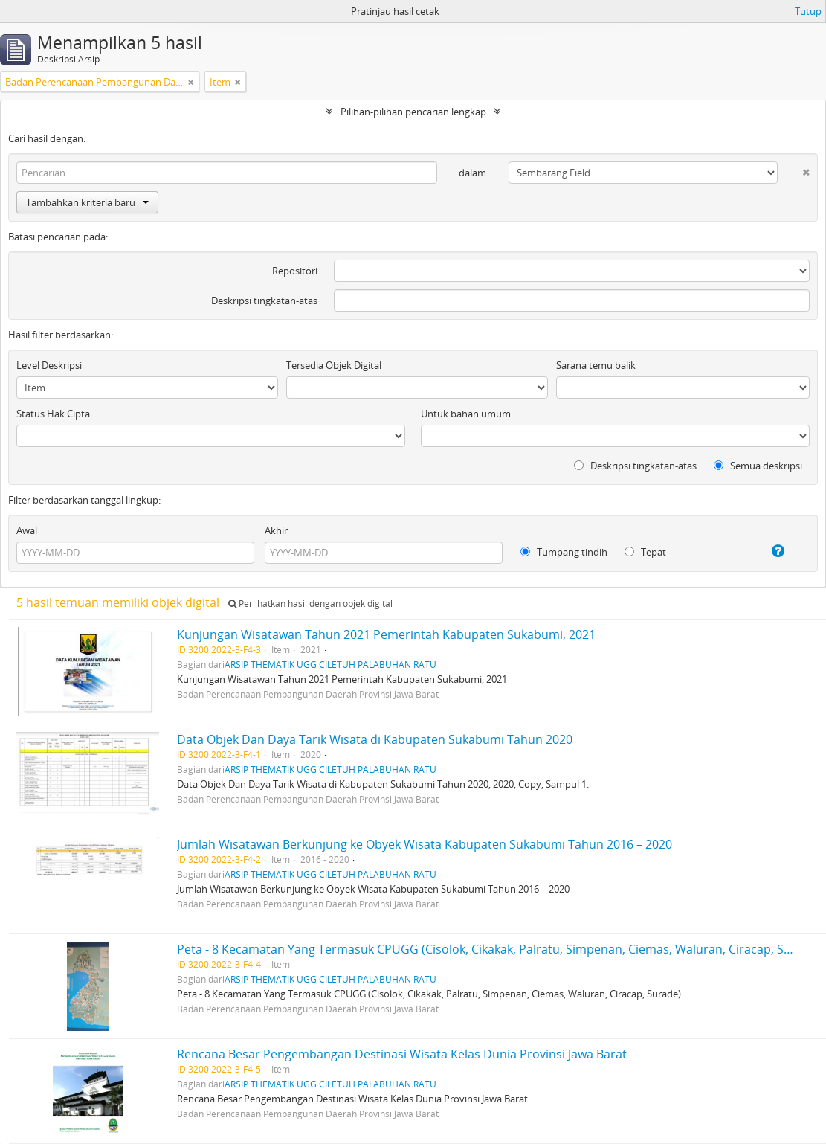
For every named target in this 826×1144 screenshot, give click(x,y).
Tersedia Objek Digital (333, 365)
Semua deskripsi (758, 465)
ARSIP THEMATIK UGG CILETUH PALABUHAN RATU (330, 664)
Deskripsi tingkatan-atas (264, 300)
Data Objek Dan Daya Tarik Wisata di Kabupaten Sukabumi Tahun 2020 (374, 739)
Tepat (645, 552)
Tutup (808, 11)
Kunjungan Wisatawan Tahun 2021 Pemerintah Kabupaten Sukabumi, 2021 (386, 634)
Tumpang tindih (563, 552)
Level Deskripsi (49, 365)
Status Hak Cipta (53, 413)
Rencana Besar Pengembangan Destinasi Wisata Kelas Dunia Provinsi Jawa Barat (402, 1054)
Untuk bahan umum (466, 413)
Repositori (294, 270)
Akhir (276, 530)
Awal (26, 530)
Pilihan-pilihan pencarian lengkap (413, 111)
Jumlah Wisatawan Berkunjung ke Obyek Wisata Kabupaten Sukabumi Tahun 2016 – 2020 (424, 844)
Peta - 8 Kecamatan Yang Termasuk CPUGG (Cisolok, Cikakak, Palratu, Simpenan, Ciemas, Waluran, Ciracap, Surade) (499, 949)
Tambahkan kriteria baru (87, 202)
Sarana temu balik (596, 365)
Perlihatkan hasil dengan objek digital (310, 603)
